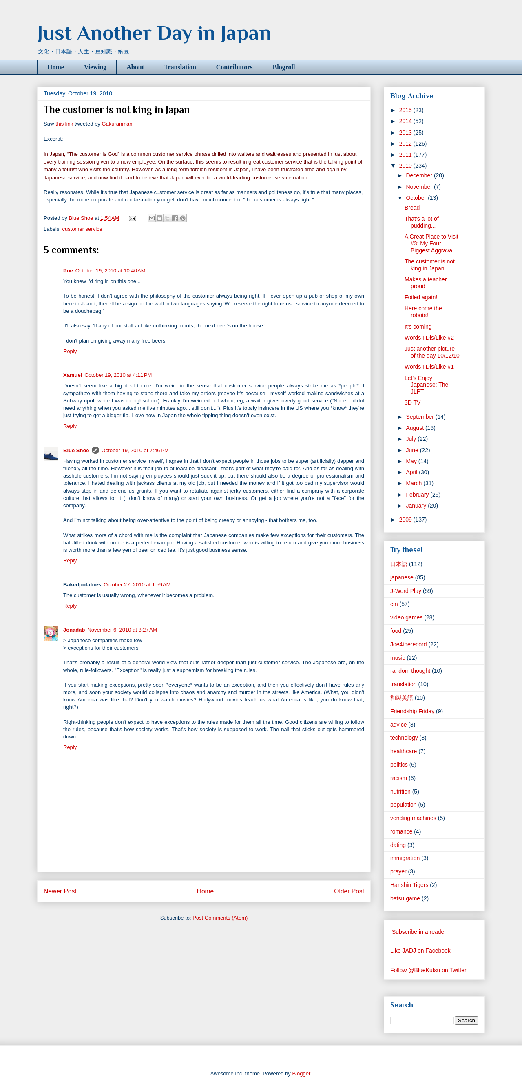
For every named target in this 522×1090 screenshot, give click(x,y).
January (417, 505)
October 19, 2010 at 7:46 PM (135, 450)
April (412, 472)
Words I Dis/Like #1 (429, 366)
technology (404, 737)
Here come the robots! (423, 311)
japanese (402, 577)
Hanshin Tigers (409, 885)
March (414, 483)
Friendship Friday (412, 711)
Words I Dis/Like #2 (429, 337)
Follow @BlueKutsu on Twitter (428, 970)
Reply (70, 351)
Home (55, 67)
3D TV (412, 402)
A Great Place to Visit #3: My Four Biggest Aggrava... (431, 243)
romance (401, 831)
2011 (406, 154)
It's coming (418, 326)
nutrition (400, 791)
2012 (406, 143)
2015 (406, 110)
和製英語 (401, 697)
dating (398, 845)
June (413, 450)
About (135, 67)
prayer (398, 871)
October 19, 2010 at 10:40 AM (110, 271)
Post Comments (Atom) (220, 918)
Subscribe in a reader (419, 932)
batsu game (405, 898)
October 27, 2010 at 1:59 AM (137, 584)
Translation (180, 67)
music (397, 657)
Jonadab (74, 630)
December (420, 175)
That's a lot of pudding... (422, 222)
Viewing (95, 67)
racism (398, 778)
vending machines (413, 818)
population (403, 804)
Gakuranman (117, 124)
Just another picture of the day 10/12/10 (432, 352)
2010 (406, 165)
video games (406, 617)
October (417, 198)
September (420, 416)
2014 (406, 121)
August (415, 428)
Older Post (349, 891)
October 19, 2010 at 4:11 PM (118, 375)
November (420, 187)
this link (64, 124)
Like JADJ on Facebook (420, 950)
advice (398, 724)
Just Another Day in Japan (154, 32)
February (418, 494)
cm (394, 604)
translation (403, 684)
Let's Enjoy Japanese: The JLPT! (426, 385)
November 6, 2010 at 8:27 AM (122, 630)
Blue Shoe (76, 450)
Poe (68, 271)
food (395, 631)
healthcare (403, 751)
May (412, 461)
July (412, 439)
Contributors (234, 67)
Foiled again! (421, 297)
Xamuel (72, 375)
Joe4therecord (408, 644)
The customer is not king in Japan (430, 265)
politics (399, 764)
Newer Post (60, 891)
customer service (82, 229)
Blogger (301, 1073)
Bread (412, 207)
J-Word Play (405, 591)
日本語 (398, 564)
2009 (406, 519)
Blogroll (284, 67)
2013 (406, 132)
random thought (410, 671)
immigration (405, 858)
